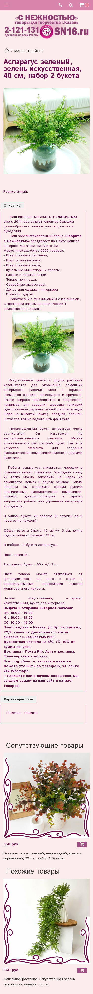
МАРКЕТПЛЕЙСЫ (28, 51)
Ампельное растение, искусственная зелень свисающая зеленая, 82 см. (39, 982)
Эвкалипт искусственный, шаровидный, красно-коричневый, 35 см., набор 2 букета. (42, 856)
